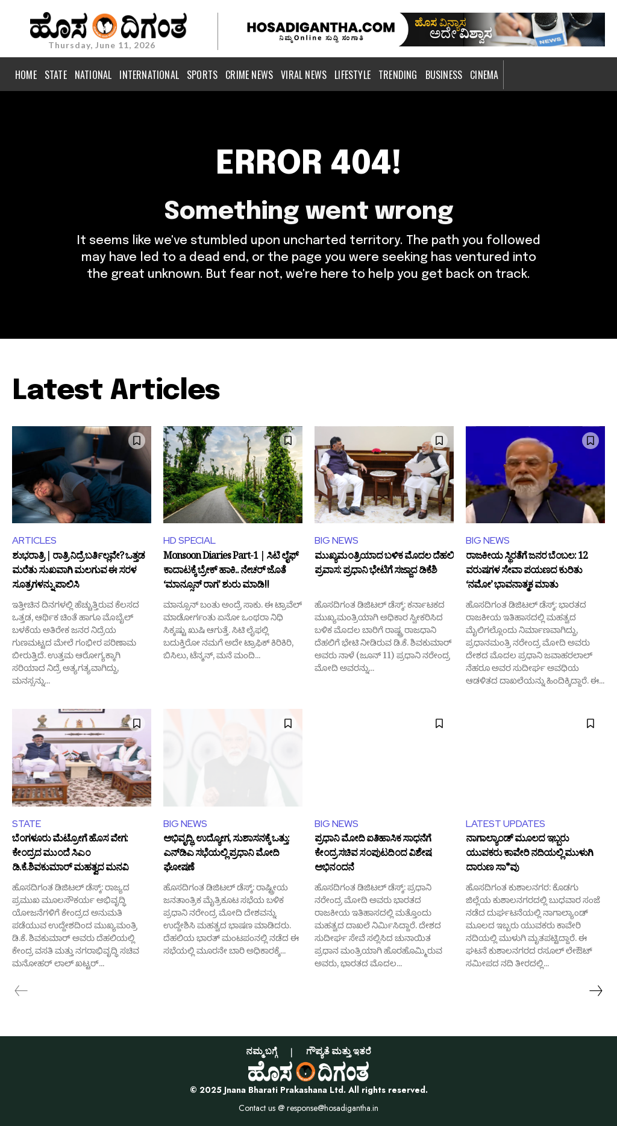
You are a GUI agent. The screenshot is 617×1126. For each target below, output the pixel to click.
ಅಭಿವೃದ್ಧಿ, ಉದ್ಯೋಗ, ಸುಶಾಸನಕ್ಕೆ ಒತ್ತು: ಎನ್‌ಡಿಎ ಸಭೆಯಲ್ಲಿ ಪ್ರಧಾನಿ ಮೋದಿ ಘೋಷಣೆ (226, 854)
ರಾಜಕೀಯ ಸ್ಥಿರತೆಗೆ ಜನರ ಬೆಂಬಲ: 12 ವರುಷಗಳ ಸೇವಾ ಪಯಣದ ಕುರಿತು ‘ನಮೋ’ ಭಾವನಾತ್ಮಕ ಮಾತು (526, 572)
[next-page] (595, 991)
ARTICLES (34, 540)
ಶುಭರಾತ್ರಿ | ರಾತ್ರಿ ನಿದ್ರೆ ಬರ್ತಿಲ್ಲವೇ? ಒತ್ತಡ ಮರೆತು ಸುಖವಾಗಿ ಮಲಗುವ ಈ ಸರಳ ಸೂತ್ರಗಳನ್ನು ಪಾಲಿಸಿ (78, 572)
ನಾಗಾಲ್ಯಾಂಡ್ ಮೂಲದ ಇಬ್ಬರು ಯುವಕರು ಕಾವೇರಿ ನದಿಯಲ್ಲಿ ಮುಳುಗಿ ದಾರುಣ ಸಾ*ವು (529, 854)
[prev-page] (21, 991)
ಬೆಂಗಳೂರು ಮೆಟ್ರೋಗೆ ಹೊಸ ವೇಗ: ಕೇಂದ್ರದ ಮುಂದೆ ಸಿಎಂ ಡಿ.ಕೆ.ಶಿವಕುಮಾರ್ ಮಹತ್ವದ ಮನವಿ (70, 854)
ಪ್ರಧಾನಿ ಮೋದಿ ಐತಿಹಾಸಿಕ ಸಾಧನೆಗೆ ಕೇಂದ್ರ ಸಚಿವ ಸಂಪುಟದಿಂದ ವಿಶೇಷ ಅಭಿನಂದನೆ (373, 854)
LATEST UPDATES (505, 823)
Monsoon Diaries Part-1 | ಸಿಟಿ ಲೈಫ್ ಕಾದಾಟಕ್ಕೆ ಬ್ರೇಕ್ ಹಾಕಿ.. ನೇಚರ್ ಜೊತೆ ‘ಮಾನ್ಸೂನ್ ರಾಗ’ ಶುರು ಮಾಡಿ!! (230, 572)
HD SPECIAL (189, 540)
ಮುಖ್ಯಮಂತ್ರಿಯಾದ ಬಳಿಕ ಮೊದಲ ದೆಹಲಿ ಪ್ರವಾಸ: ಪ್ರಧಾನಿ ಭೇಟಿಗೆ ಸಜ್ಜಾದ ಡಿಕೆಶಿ (384, 565)
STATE (26, 823)
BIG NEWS (337, 540)
